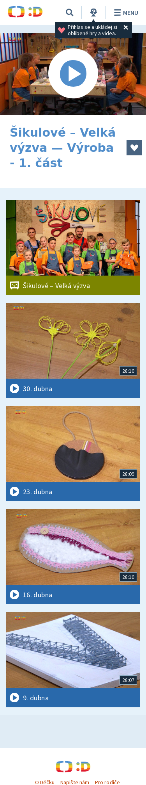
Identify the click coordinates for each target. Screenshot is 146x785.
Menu (124, 12)
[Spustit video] (73, 74)
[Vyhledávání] (69, 12)
